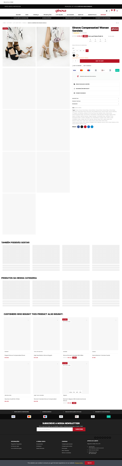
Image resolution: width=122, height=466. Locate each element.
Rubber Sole (84, 119)
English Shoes (112, 114)
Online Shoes (112, 110)
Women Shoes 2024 (98, 119)
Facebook (78, 126)
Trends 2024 (85, 120)
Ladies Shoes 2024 (107, 119)
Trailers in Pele (110, 117)
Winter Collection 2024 (113, 122)
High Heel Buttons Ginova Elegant (43, 355)
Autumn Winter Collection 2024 (79, 123)
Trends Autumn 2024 (93, 120)
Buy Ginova (89, 111)
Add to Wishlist (87, 65)
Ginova (76, 110)
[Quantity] (75, 61)
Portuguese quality (76, 117)
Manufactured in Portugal (103, 114)
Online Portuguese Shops (77, 114)
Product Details (76, 101)
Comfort (83, 117)
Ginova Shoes (106, 110)
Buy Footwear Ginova (96, 111)
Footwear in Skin (109, 116)
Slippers (65, 395)
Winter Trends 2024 (103, 120)
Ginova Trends (105, 111)
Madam (6, 351)
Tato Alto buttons (38, 351)
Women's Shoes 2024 (77, 120)
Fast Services (87, 114)
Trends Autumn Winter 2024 (78, 122)
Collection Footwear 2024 (90, 122)
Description (75, 98)
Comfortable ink (96, 117)
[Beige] (77, 55)
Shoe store (74, 111)
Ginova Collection (113, 111)
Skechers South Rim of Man (12, 399)
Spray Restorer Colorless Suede (101, 355)
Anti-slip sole (90, 119)
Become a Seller (8, 2)
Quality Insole (103, 117)
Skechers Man (8, 395)
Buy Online (93, 113)
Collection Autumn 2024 (102, 122)
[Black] (74, 55)
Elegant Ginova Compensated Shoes (15, 355)
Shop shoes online (82, 111)
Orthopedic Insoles (76, 119)
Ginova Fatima (92, 110)
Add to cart (100, 61)
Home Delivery (93, 114)
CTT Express (74, 113)
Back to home (118, 23)
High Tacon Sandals (39, 395)
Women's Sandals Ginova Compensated (45, 399)
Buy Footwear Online (101, 113)
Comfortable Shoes (101, 116)
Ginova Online (99, 110)
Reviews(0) (74, 104)
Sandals (65, 351)
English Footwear (92, 116)
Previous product (116, 23)
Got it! (90, 463)
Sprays (94, 351)
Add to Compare (77, 65)
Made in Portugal (76, 116)
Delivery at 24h (87, 113)
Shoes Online (109, 113)
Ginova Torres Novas (83, 110)
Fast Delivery (81, 113)
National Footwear (84, 116)
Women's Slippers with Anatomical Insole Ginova (74, 399)
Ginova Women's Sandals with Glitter (73, 355)
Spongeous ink (88, 117)
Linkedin (88, 126)
